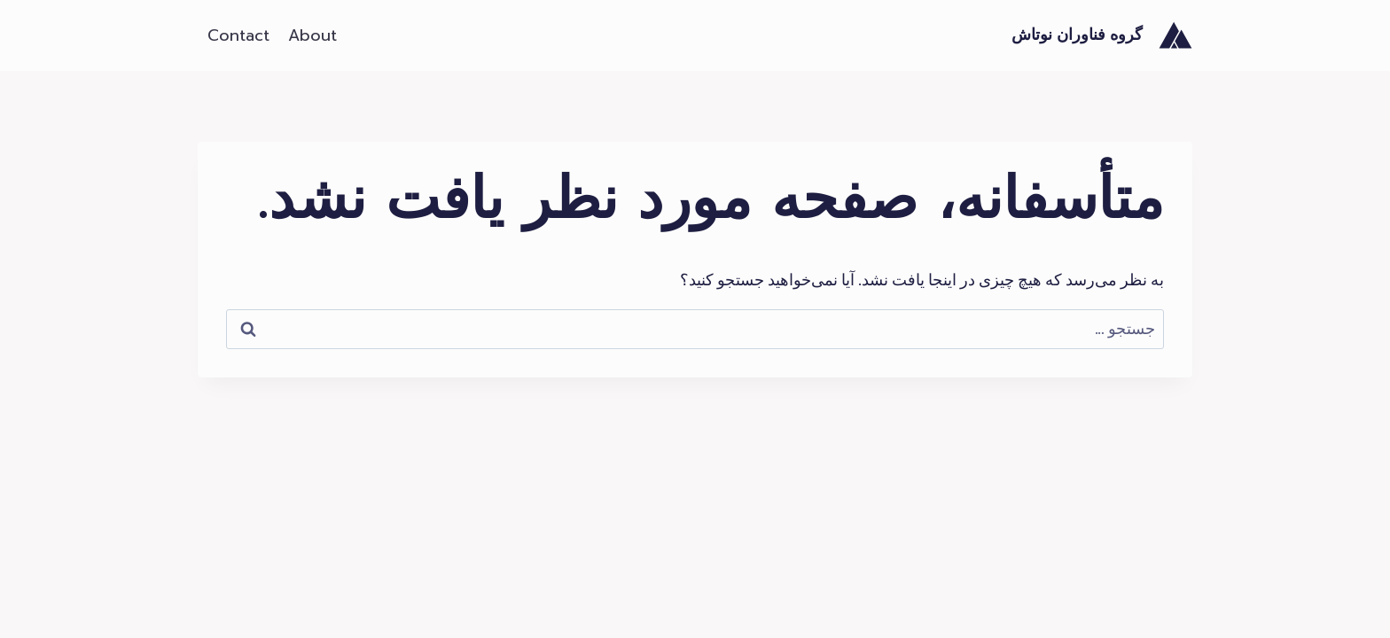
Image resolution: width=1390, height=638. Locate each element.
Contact (238, 35)
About (312, 35)
